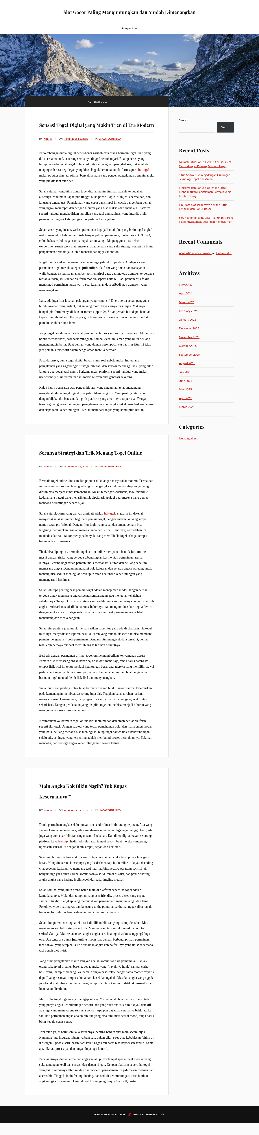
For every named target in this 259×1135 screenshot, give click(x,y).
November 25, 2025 (77, 149)
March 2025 (186, 406)
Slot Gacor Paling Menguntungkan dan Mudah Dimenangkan (129, 11)
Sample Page (129, 28)
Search (183, 120)
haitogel (143, 180)
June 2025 (185, 380)
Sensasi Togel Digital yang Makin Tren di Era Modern (88, 128)
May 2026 (185, 284)
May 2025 (185, 389)
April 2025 (185, 398)
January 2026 (187, 319)
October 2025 (188, 345)
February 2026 (188, 311)
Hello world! (224, 253)
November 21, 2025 (77, 831)
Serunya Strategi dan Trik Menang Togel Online (87, 467)
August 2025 (187, 363)
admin (48, 149)
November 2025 (189, 337)
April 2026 (185, 293)
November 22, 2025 (77, 487)
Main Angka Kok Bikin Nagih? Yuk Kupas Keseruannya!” (94, 810)
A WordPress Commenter (195, 253)
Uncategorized (113, 149)
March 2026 (186, 302)
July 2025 (185, 372)
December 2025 (189, 328)
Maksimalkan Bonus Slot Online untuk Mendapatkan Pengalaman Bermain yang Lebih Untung (205, 192)
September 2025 (189, 354)
